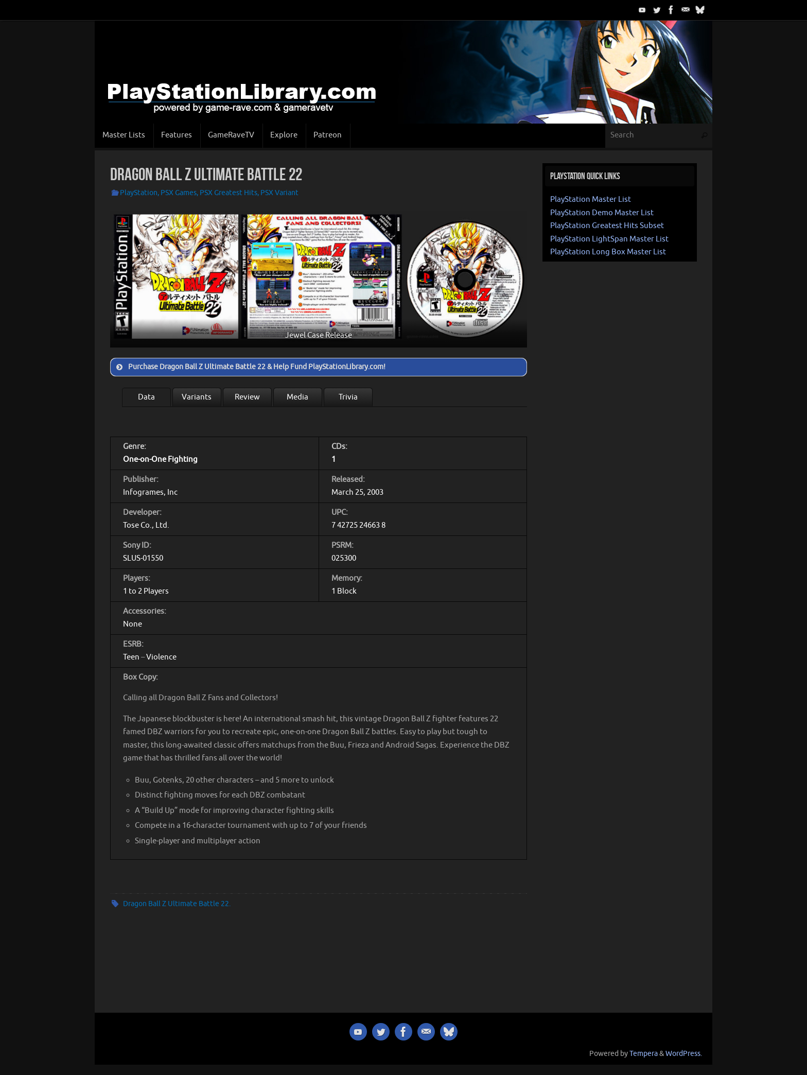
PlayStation (138, 192)
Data (146, 397)
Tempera (643, 1053)
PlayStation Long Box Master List (608, 252)
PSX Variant (279, 192)
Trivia (348, 397)
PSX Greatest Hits (228, 192)
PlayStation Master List (590, 199)
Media (297, 397)
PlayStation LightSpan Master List (609, 239)
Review (247, 397)
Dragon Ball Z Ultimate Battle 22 (176, 903)
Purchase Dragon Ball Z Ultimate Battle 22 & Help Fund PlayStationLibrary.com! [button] (249, 367)
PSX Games (179, 192)
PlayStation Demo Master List (602, 213)
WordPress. (683, 1053)
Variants (197, 397)
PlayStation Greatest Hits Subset (607, 226)
